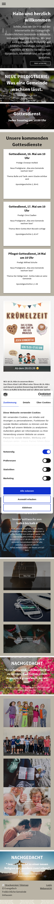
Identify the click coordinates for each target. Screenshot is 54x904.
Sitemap (24, 885)
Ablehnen (27, 507)
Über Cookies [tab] (44, 402)
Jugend (27, 741)
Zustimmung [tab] (9, 402)
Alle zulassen (27, 491)
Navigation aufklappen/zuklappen (27, 4)
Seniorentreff (27, 801)
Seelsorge (27, 833)
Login (49, 885)
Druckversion (10, 885)
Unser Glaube (27, 638)
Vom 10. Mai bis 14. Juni (27, 95)
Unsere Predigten (27, 607)
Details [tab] (26, 402)
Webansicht (46, 888)
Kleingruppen (27, 773)
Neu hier (27, 575)
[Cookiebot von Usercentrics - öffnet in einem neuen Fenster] (38, 394)
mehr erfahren (27, 98)
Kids (27, 713)
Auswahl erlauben (27, 499)
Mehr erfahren (40, 63)
